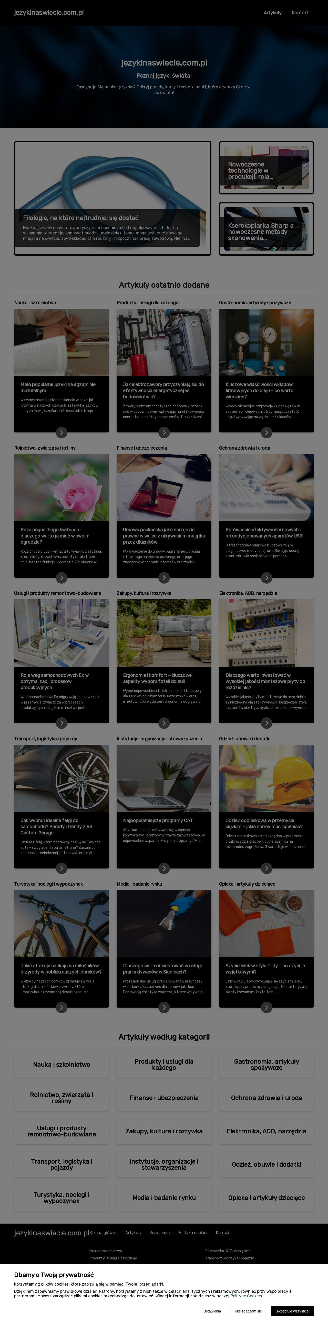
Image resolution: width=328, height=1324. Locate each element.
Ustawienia (212, 1311)
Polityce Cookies (246, 1296)
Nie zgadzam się (248, 1311)
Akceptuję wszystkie (292, 1311)
